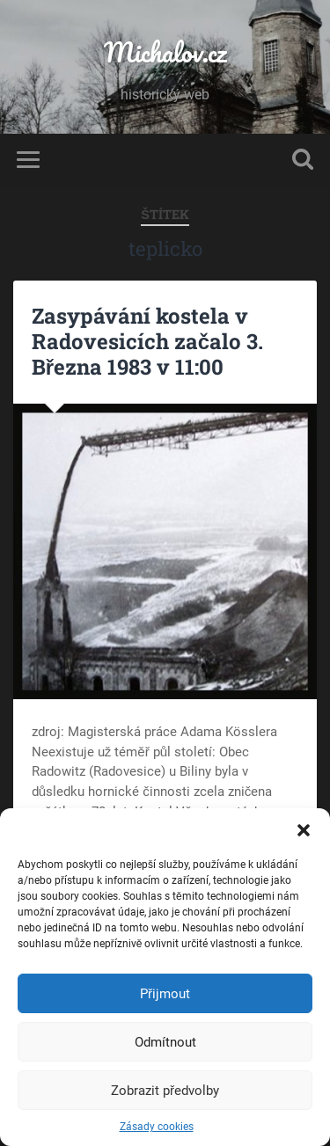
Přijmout (165, 994)
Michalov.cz (165, 52)
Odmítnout (165, 1042)
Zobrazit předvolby (165, 1091)
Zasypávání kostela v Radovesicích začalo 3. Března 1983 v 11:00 (147, 341)
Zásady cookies (157, 1126)
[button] (303, 830)
